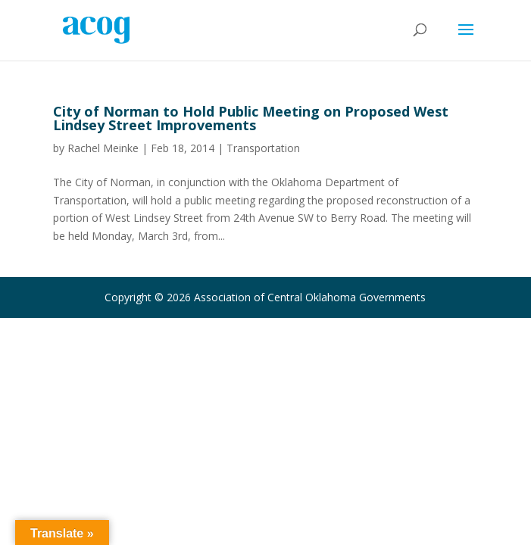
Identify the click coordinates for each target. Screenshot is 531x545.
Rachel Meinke (103, 148)
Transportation (263, 148)
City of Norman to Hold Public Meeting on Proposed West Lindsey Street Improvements (250, 118)
